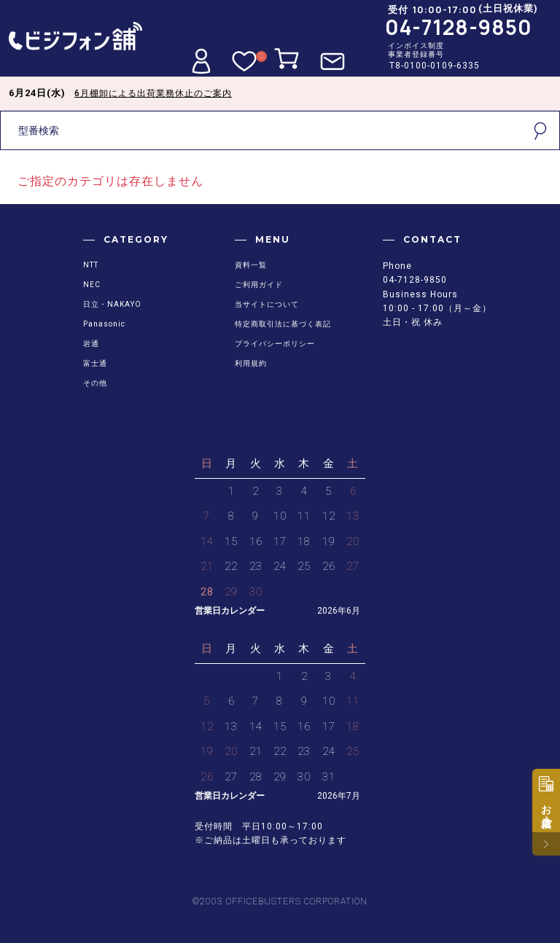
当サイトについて (267, 304)
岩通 (91, 344)
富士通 (95, 363)
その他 (95, 383)
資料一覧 (251, 265)
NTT (90, 265)
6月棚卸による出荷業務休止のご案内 (153, 93)
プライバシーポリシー (275, 344)
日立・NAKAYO (112, 304)
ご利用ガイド (259, 285)
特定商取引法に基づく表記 (283, 324)
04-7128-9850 (458, 27)
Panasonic (104, 324)
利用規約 (251, 363)
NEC (92, 285)
